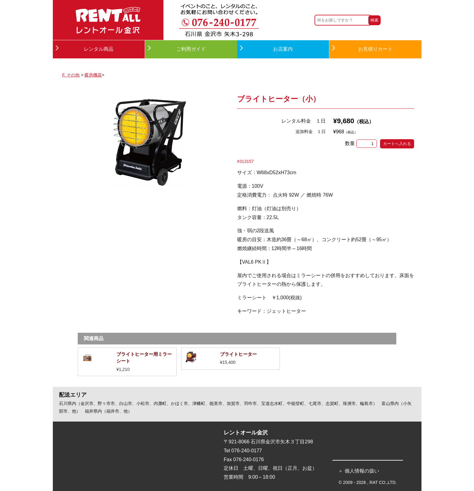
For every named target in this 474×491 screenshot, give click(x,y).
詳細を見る (127, 362)
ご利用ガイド (191, 49)
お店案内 (283, 49)
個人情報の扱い (362, 470)
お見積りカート (375, 49)
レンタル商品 (98, 49)
